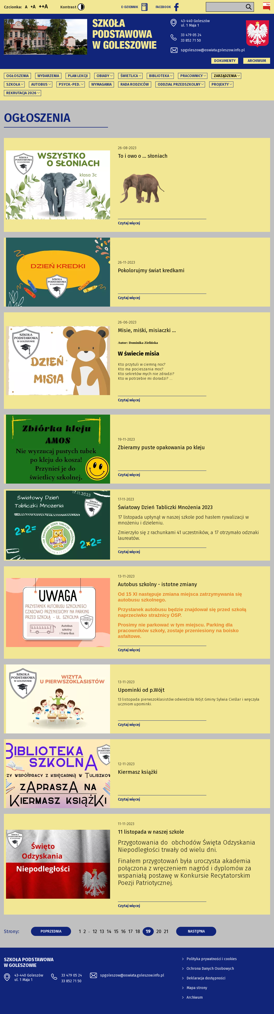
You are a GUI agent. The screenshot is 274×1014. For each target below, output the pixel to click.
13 (102, 931)
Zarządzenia (225, 76)
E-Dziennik (134, 7)
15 (116, 931)
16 (123, 931)
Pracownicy (191, 76)
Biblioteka (159, 76)
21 (166, 931)
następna (202, 931)
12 (95, 931)
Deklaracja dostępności (206, 978)
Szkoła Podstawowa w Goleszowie (124, 35)
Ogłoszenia (17, 76)
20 (158, 931)
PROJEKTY (220, 84)
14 (109, 931)
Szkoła (13, 84)
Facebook (167, 7)
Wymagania (101, 84)
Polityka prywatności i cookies (212, 959)
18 (137, 931)
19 (149, 931)
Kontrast (72, 6)
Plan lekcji (78, 76)
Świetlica (129, 76)
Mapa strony (197, 988)
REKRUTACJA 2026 (21, 93)
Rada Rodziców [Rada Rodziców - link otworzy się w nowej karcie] (134, 84)
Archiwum (257, 61)
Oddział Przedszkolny (179, 84)
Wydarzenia (48, 76)
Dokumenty (224, 61)
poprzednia (56, 931)
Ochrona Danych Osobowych (210, 968)
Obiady (103, 76)
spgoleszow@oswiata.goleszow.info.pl (213, 50)
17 (130, 931)
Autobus (39, 84)
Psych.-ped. (69, 84)
